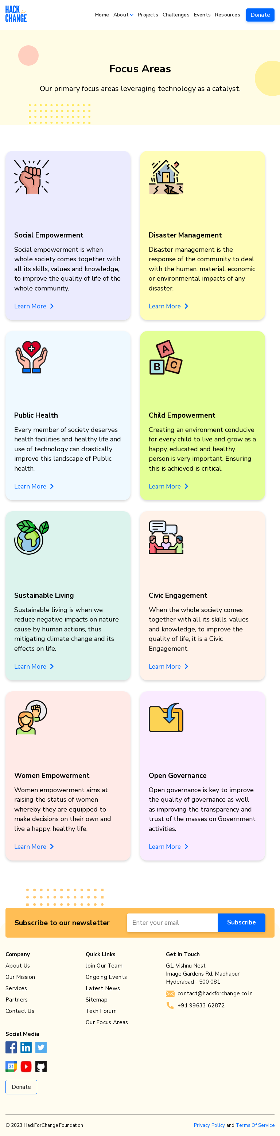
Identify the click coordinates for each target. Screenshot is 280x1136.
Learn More (34, 306)
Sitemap (97, 999)
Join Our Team (104, 965)
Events (202, 14)
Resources (227, 14)
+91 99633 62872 (195, 1005)
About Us (17, 965)
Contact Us (19, 1011)
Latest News (103, 988)
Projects (148, 14)
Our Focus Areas (107, 1022)
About (121, 14)
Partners (16, 999)
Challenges (176, 14)
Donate (260, 15)
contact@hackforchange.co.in (209, 993)
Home (102, 14)
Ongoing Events (106, 977)
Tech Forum (101, 1011)
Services (16, 988)
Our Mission (20, 977)
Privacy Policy (209, 1125)
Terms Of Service (255, 1125)
